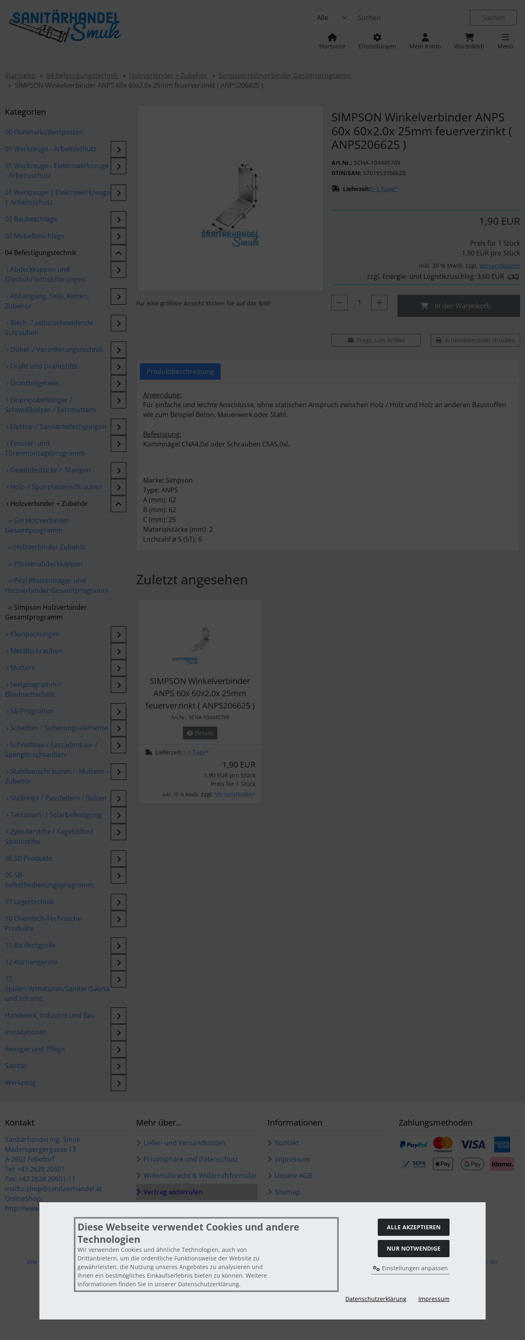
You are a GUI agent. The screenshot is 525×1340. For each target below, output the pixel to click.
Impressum (434, 1299)
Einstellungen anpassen (410, 1268)
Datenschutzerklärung (375, 1299)
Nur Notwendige (414, 1248)
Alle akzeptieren (414, 1227)
